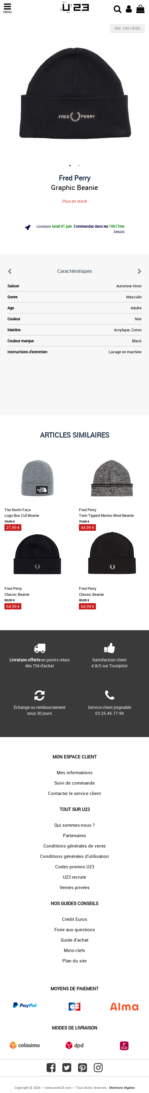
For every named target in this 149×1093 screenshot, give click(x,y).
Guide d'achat (74, 940)
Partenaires (74, 835)
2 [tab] (79, 166)
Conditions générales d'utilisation (74, 856)
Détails (118, 231)
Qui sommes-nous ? (74, 825)
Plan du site (74, 961)
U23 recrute (74, 877)
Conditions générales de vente (74, 846)
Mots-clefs (74, 950)
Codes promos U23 (74, 866)
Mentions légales (122, 1087)
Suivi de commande (74, 783)
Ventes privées (75, 887)
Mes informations (75, 772)
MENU (7, 8)
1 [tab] (70, 166)
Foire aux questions (74, 929)
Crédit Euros (74, 919)
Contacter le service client (74, 793)
